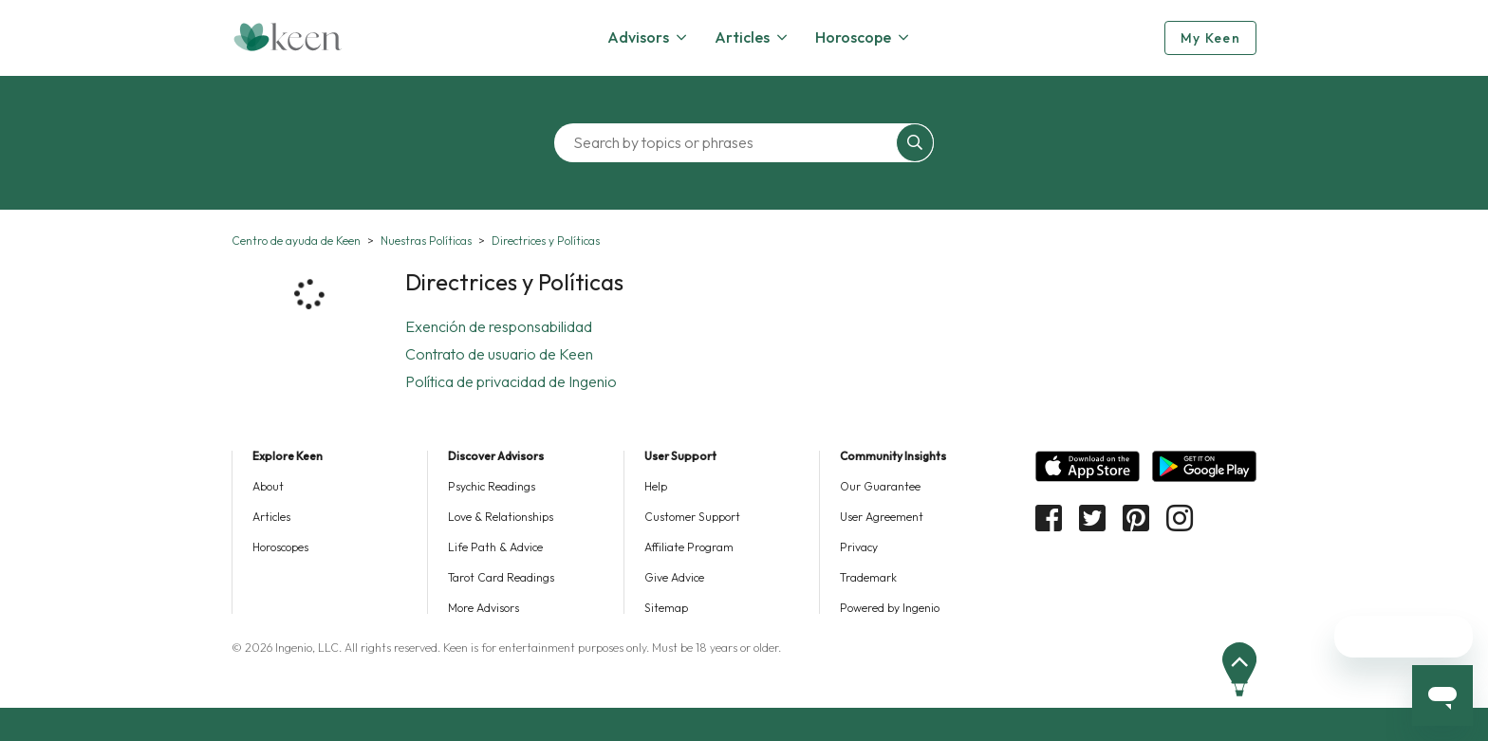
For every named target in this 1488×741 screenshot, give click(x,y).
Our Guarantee (880, 486)
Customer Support (692, 516)
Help (655, 486)
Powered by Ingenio (889, 608)
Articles (271, 516)
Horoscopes (280, 547)
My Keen (1210, 37)
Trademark (868, 577)
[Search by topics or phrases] (729, 143)
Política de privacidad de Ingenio (511, 381)
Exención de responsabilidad (498, 326)
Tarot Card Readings (501, 577)
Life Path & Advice (495, 547)
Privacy (859, 547)
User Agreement (881, 516)
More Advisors (483, 608)
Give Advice (674, 577)
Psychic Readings (491, 486)
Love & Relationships (500, 516)
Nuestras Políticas (426, 240)
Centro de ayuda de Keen (296, 240)
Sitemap (666, 608)
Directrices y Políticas (546, 240)
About (268, 486)
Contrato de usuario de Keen (499, 353)
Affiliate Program (689, 547)
